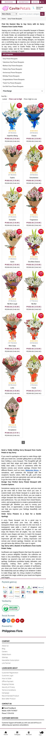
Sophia (12, 178)
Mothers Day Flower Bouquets (13, 66)
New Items (35, 2)
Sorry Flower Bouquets (15, 19)
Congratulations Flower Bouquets (14, 79)
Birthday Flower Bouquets (11, 76)
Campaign (5, 693)
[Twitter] (8, 621)
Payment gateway (9, 582)
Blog (3, 649)
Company (6, 641)
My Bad (33, 304)
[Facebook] (4, 621)
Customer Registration (10, 673)
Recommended (9, 2)
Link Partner (6, 663)
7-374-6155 (10, 713)
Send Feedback (9, 708)
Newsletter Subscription (10, 660)
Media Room (6, 654)
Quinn (12, 262)
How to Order (6, 678)
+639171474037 (12, 711)
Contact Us (6, 704)
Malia (34, 346)
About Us (5, 646)
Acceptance (12, 430)
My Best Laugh (12, 304)
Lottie (12, 388)
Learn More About (10, 668)
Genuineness (34, 178)
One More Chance (34, 262)
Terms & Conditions (9, 690)
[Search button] (42, 14)
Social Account (8, 615)
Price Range (7, 91)
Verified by (6, 601)
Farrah (34, 388)
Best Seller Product (23, 2)
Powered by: (7, 626)
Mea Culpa (12, 346)
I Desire (33, 136)
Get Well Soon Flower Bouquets (13, 86)
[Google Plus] (22, 621)
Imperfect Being (12, 136)
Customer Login (7, 675)
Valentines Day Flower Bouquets (13, 62)
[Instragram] (13, 621)
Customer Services (10, 718)
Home (4, 19)
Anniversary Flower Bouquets (12, 72)
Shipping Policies (8, 684)
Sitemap (5, 657)
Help (42, 2)
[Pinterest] (18, 621)
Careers (4, 651)
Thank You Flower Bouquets (12, 83)
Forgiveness (34, 220)
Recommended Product (10, 696)
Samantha (12, 220)
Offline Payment (7, 681)
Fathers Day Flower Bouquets (12, 69)
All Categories (8, 54)
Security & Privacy (8, 687)
